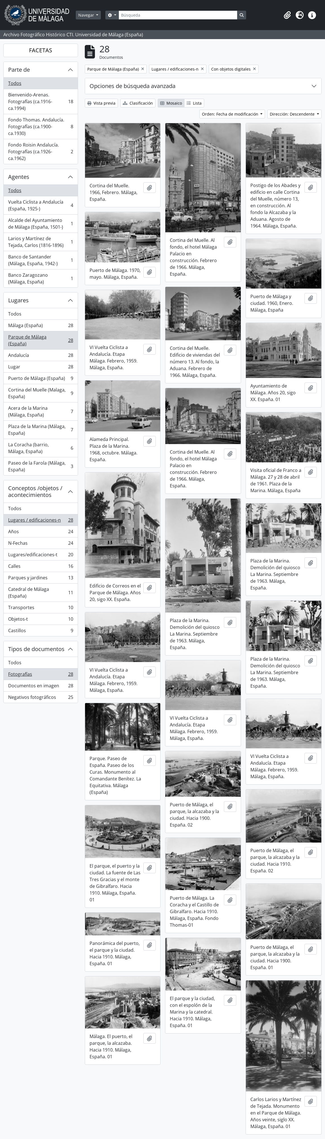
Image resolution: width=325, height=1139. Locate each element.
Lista (194, 103)
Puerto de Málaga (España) (40, 379)
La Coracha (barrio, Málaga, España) (40, 448)
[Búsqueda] (178, 15)
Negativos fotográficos (40, 698)
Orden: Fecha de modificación (230, 114)
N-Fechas (40, 544)
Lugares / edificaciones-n (40, 521)
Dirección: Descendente (293, 114)
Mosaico (171, 103)
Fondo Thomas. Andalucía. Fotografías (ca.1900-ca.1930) (40, 126)
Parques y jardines (40, 579)
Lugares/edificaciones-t (40, 556)
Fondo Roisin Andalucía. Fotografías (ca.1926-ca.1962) (40, 151)
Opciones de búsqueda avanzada (132, 86)
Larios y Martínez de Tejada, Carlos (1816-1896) (40, 241)
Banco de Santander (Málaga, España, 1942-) (40, 260)
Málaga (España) (40, 326)
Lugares (18, 300)
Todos (14, 83)
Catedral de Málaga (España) (40, 592)
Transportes (40, 608)
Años (40, 532)
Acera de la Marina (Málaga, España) (40, 411)
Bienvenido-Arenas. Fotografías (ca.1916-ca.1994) (40, 101)
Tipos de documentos (36, 649)
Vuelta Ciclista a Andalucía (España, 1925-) (40, 205)
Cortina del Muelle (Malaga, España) (40, 393)
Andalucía (40, 356)
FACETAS (40, 50)
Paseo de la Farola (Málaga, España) (40, 466)
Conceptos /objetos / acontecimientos (35, 491)
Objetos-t (40, 620)
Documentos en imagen (40, 687)
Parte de (19, 69)
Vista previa (101, 103)
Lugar (40, 368)
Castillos (40, 631)
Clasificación (138, 103)
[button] (287, 15)
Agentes (18, 177)
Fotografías (40, 675)
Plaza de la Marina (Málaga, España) (40, 429)
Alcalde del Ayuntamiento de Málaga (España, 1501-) (40, 223)
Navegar (86, 15)
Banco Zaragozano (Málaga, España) (40, 278)
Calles (40, 567)
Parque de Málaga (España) (40, 340)
